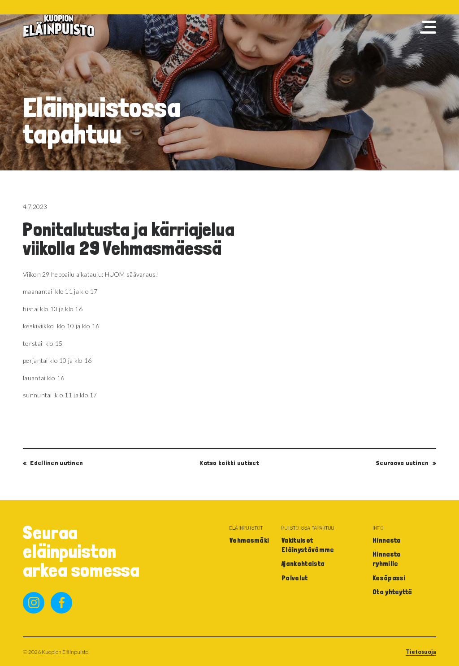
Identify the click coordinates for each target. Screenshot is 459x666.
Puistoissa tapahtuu (307, 527)
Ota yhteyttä (392, 592)
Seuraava (402, 462)
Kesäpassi (389, 578)
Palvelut (294, 578)
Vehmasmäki (249, 540)
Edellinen (56, 462)
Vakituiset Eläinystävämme (307, 545)
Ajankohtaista (303, 563)
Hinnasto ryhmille (386, 559)
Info (378, 527)
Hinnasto (386, 540)
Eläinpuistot (247, 527)
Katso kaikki (229, 462)
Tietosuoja (421, 652)
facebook (61, 603)
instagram (33, 603)
